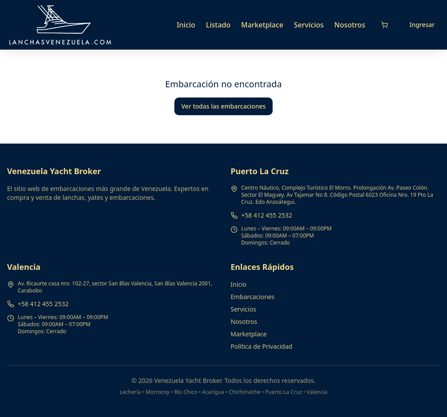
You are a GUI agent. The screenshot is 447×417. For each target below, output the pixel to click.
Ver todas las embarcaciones (223, 106)
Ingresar (422, 24)
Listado (218, 25)
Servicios (309, 25)
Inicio (186, 25)
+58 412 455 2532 (266, 215)
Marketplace (262, 25)
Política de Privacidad (261, 346)
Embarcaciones (252, 296)
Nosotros (349, 25)
